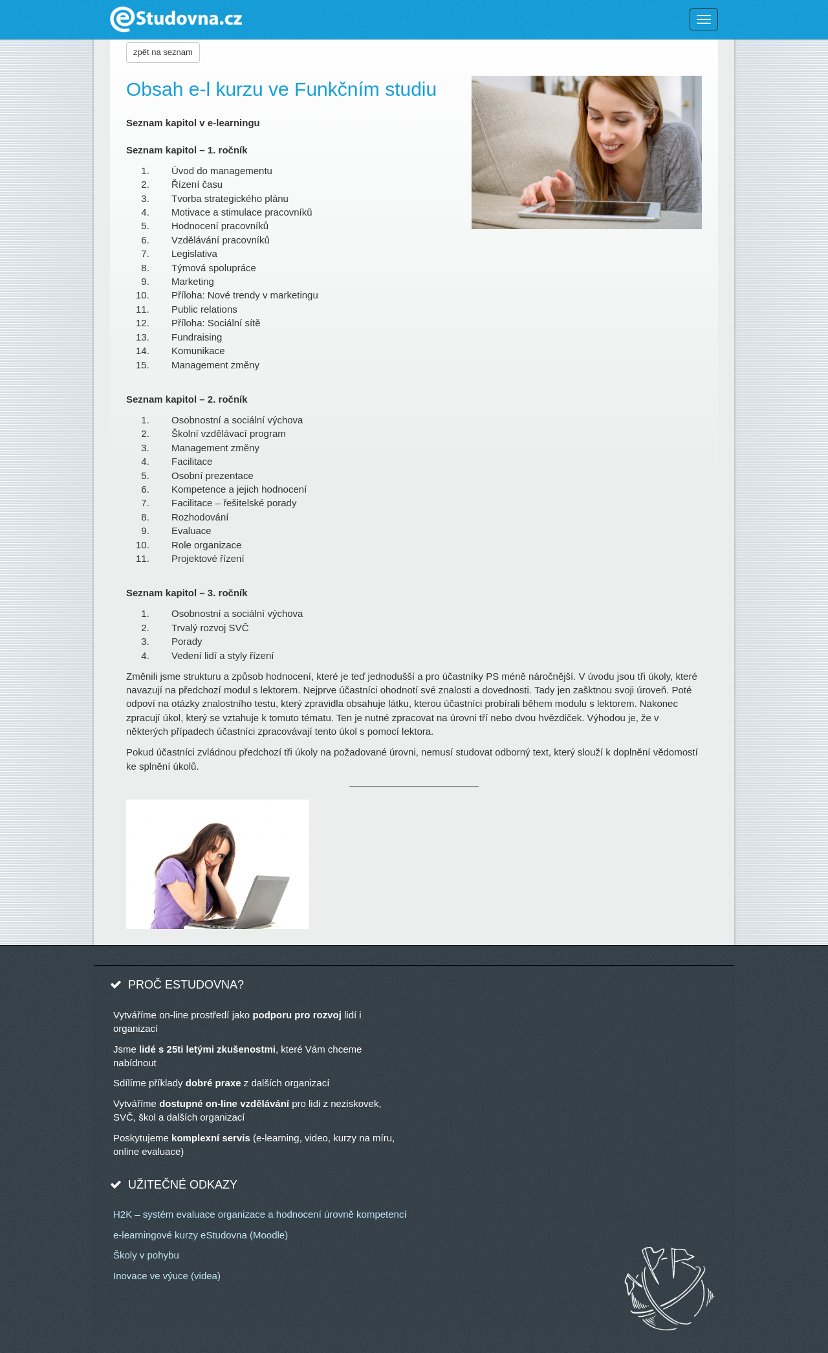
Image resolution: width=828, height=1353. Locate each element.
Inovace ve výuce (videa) (167, 1275)
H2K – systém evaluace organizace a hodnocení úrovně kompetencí (260, 1214)
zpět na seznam (163, 52)
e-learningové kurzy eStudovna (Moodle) (200, 1234)
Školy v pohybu (146, 1254)
